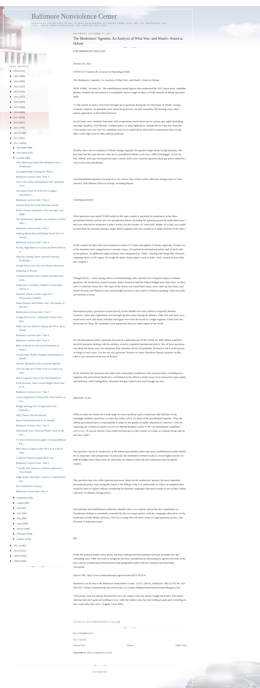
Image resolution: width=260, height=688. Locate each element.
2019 (16, 107)
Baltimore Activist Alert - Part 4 (32, 242)
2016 (16, 122)
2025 (16, 76)
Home (130, 645)
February (22, 533)
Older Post (180, 645)
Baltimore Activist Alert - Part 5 (32, 425)
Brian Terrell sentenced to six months (35, 420)
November (22, 152)
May (19, 518)
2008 (16, 560)
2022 (16, 91)
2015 (16, 127)
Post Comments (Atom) (99, 652)
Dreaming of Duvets (26, 270)
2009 (16, 555)
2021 (16, 96)
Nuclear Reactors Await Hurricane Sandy (37, 205)
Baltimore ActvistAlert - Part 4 (32, 491)
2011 (16, 545)
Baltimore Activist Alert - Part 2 (32, 199)
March (20, 528)
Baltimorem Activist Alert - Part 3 (33, 311)
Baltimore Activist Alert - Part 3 (32, 176)
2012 (16, 143)
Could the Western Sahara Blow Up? (35, 457)
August (21, 502)
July (19, 507)
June (19, 513)
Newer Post (79, 645)
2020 (16, 101)
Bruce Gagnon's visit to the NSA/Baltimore (38, 377)
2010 (16, 550)
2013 (16, 137)
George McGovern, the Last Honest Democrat (40, 265)
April (20, 523)
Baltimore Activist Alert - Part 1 (32, 228)
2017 (16, 117)
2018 (16, 112)
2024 (16, 81)
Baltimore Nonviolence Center (74, 16)
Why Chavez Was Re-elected (31, 415)
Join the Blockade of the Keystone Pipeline (38, 363)
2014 (16, 132)
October (21, 157)
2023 (16, 86)
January (21, 538)
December (22, 147)
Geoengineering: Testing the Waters (34, 171)
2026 (16, 70)
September (22, 497)
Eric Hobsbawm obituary (29, 486)
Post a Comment (79, 640)
